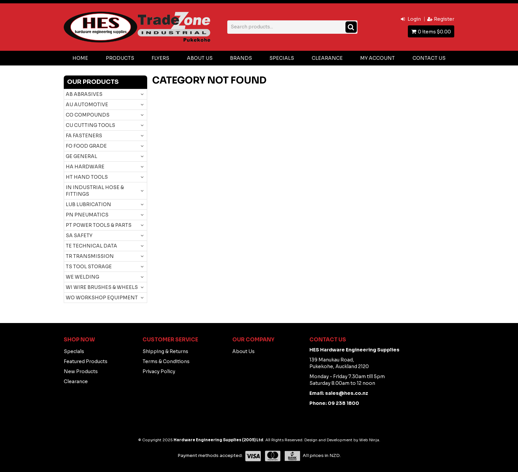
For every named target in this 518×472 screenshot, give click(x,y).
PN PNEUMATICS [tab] (87, 215)
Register (444, 19)
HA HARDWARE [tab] (85, 167)
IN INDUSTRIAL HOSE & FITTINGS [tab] (95, 190)
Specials (281, 58)
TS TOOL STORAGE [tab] (89, 267)
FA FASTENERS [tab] (84, 136)
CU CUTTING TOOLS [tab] (90, 125)
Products (120, 58)
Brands (241, 58)
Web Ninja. (369, 440)
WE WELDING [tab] (82, 277)
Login (414, 19)
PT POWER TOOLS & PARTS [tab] (99, 225)
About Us (200, 58)
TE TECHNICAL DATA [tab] (91, 246)
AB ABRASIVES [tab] (84, 94)
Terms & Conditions (166, 361)
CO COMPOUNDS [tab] (87, 115)
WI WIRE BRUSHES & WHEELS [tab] (102, 287)
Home (80, 58)
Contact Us (429, 58)
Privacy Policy (159, 371)
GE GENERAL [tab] (81, 156)
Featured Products (85, 361)
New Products (81, 371)
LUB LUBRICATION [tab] (88, 204)
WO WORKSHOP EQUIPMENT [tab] (102, 298)
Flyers (160, 58)
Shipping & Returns (165, 351)
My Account (377, 58)
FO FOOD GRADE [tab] (86, 146)
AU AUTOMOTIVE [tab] (87, 105)
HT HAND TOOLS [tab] (87, 177)
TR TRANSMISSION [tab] (90, 256)
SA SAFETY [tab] (79, 235)
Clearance (327, 58)
